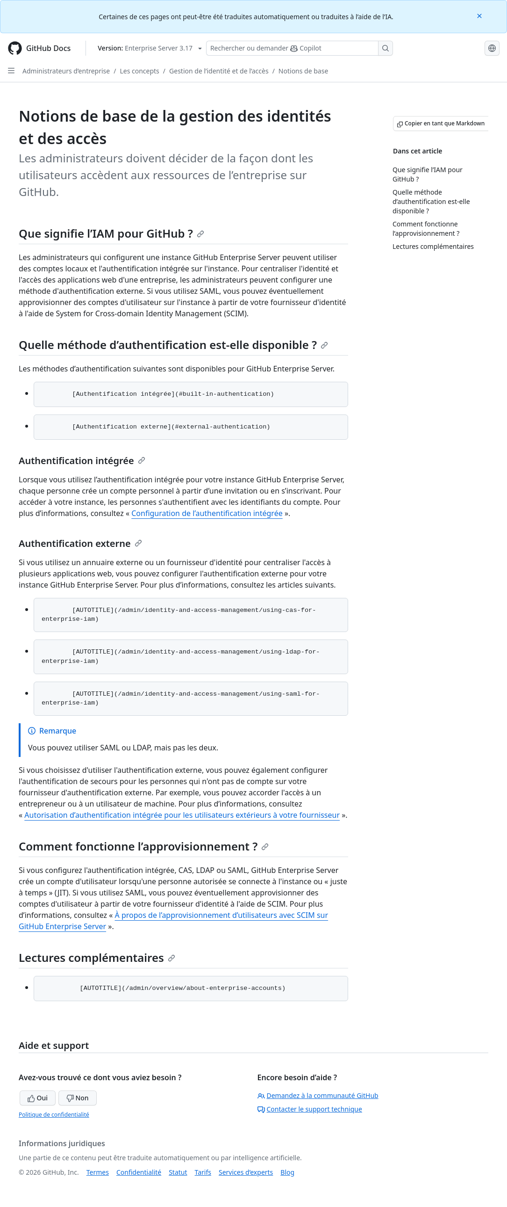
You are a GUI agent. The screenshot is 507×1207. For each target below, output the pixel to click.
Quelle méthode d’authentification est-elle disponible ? (173, 344)
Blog (287, 1172)
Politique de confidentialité (54, 1115)
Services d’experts (246, 1172)
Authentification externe (80, 543)
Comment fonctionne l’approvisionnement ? (144, 846)
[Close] (480, 15)
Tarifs (203, 1172)
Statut (178, 1172)
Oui (38, 1097)
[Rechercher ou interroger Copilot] (299, 48)
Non (77, 1097)
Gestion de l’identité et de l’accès (219, 70)
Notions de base (303, 70)
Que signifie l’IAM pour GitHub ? (111, 233)
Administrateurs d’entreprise (66, 70)
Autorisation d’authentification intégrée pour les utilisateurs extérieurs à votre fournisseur (182, 815)
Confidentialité (138, 1172)
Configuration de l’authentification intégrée (207, 513)
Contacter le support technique (309, 1109)
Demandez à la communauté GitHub (317, 1095)
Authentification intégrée (82, 460)
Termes (97, 1172)
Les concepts (139, 70)
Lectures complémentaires (97, 957)
